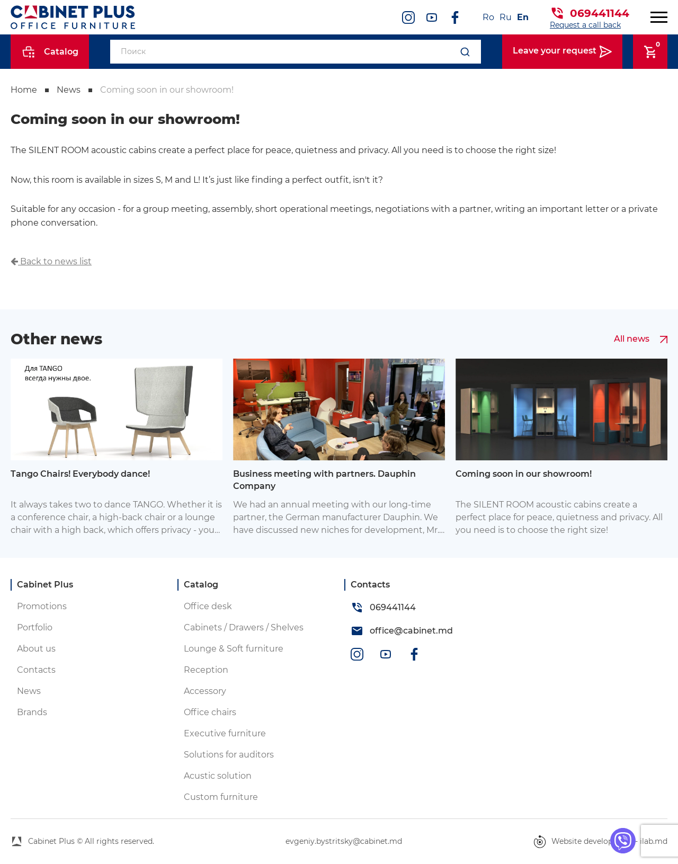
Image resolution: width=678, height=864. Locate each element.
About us (36, 649)
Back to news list (51, 261)
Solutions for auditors (229, 755)
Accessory (205, 691)
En (523, 17)
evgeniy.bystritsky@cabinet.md (344, 841)
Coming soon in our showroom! (167, 90)
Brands (32, 712)
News (69, 90)
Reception (206, 670)
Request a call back (585, 25)
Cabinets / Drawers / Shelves (244, 627)
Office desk (208, 606)
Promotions (42, 606)
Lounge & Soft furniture (233, 649)
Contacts (36, 670)
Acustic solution (218, 776)
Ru (505, 17)
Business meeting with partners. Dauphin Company (324, 480)
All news (640, 339)
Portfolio (34, 627)
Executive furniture (225, 733)
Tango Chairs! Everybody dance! (80, 474)
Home (24, 90)
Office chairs (210, 712)
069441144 (599, 13)
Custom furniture (221, 797)
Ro (488, 17)
